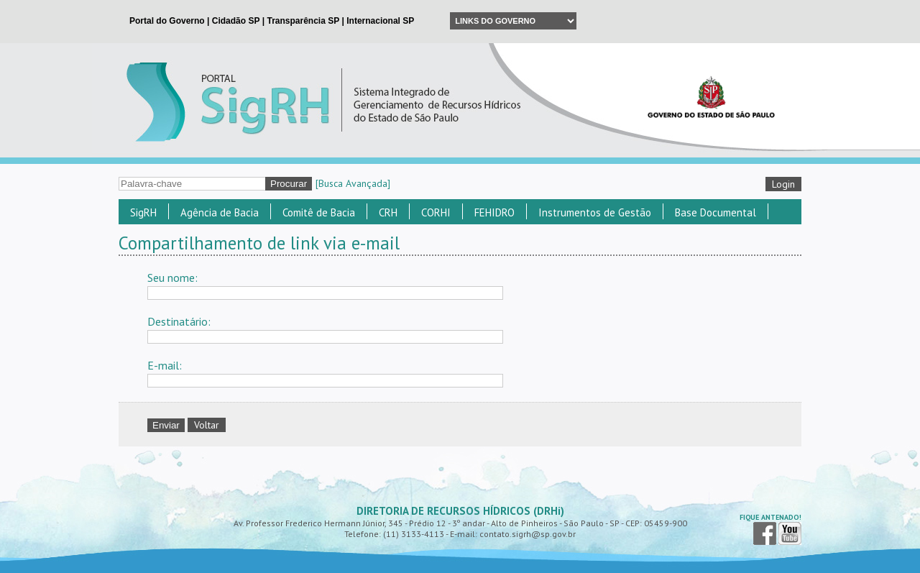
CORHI (436, 212)
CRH (388, 212)
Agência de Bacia (219, 212)
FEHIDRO (494, 212)
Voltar (206, 424)
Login (783, 184)
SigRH (143, 212)
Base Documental (715, 212)
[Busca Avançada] (353, 183)
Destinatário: (179, 321)
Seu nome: (172, 277)
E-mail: (164, 365)
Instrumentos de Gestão (594, 212)
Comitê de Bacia (318, 212)
